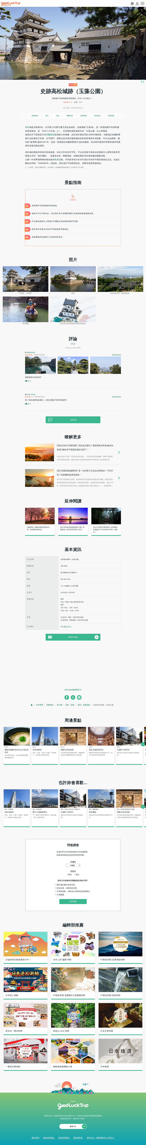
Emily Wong (31, 394)
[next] (143, 744)
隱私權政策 (78, 1138)
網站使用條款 (48, 1138)
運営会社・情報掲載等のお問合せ (100, 1138)
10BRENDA (31, 352)
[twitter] (73, 697)
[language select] (132, 3)
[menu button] (142, 3)
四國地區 (50, 135)
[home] (10, 4)
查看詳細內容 (116, 355)
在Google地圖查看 (72, 690)
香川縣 (59, 705)
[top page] (32, 705)
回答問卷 (73, 901)
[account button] (137, 3)
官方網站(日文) (66, 627)
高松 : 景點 (69, 705)
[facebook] (66, 697)
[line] (79, 697)
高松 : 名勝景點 (84, 705)
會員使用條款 (63, 1138)
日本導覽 (39, 705)
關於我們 (35, 1138)
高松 (27, 127)
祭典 (57, 159)
